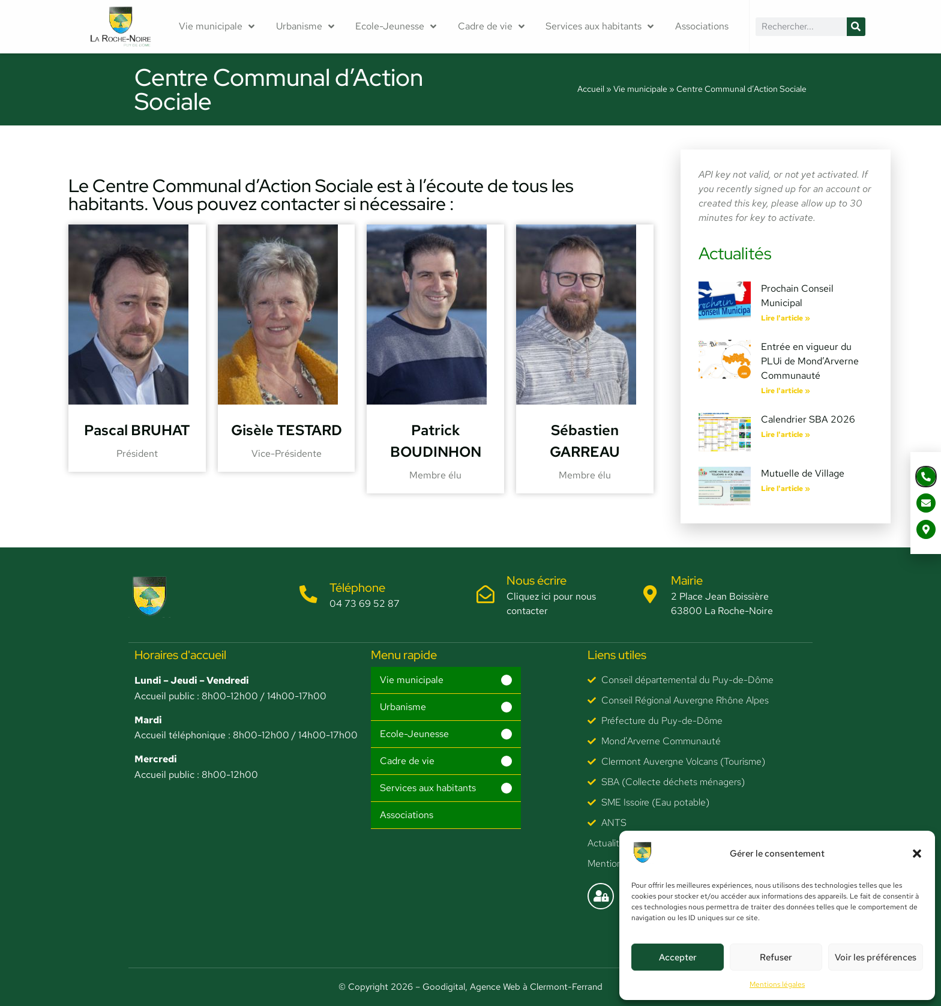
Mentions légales (777, 984)
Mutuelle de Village (802, 473)
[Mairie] (651, 595)
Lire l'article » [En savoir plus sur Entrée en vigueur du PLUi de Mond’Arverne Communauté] (785, 391)
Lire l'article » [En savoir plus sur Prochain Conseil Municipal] (785, 318)
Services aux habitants (600, 26)
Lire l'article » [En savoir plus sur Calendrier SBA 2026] (785, 434)
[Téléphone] (308, 595)
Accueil (590, 88)
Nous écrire (537, 580)
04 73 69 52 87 (364, 603)
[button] (917, 854)
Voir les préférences (875, 957)
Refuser (776, 957)
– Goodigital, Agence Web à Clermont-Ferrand (508, 987)
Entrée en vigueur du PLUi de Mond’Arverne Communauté (810, 361)
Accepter (678, 957)
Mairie (687, 580)
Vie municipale (216, 26)
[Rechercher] (856, 26)
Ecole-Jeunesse (395, 26)
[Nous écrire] (486, 595)
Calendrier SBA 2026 (808, 419)
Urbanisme (305, 26)
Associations (702, 26)
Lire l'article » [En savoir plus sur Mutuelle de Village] (785, 488)
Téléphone (357, 587)
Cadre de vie (491, 26)
